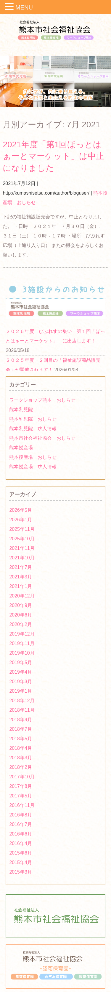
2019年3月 (20, 681)
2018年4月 (20, 748)
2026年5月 (20, 510)
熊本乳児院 (21, 409)
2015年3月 (20, 871)
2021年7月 (20, 567)
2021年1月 (20, 586)
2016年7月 (20, 824)
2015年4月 (20, 862)
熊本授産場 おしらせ (33, 457)
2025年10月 (21, 538)
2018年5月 (20, 738)
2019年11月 (21, 643)
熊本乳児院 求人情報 (33, 428)
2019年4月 (20, 672)
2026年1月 (20, 519)
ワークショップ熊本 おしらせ (42, 400)
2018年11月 (21, 710)
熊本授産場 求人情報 (33, 466)
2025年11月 (21, 529)
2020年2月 (20, 624)
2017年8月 (20, 786)
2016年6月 (20, 833)
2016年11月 (21, 805)
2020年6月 (20, 614)
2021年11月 (21, 548)
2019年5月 (20, 662)
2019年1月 (20, 691)
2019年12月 (21, 633)
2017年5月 (20, 795)
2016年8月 (20, 814)
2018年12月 (21, 700)
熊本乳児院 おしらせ (33, 419)
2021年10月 (21, 557)
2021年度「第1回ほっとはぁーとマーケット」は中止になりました (53, 156)
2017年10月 (21, 776)
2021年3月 (20, 576)
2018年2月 (20, 767)
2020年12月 (21, 595)
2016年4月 (20, 843)
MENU (24, 7)
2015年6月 (20, 852)
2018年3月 (20, 757)
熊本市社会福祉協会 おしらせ (42, 438)
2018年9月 (20, 719)
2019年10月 (21, 652)
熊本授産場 (21, 447)
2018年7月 (20, 729)
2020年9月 (20, 605)
